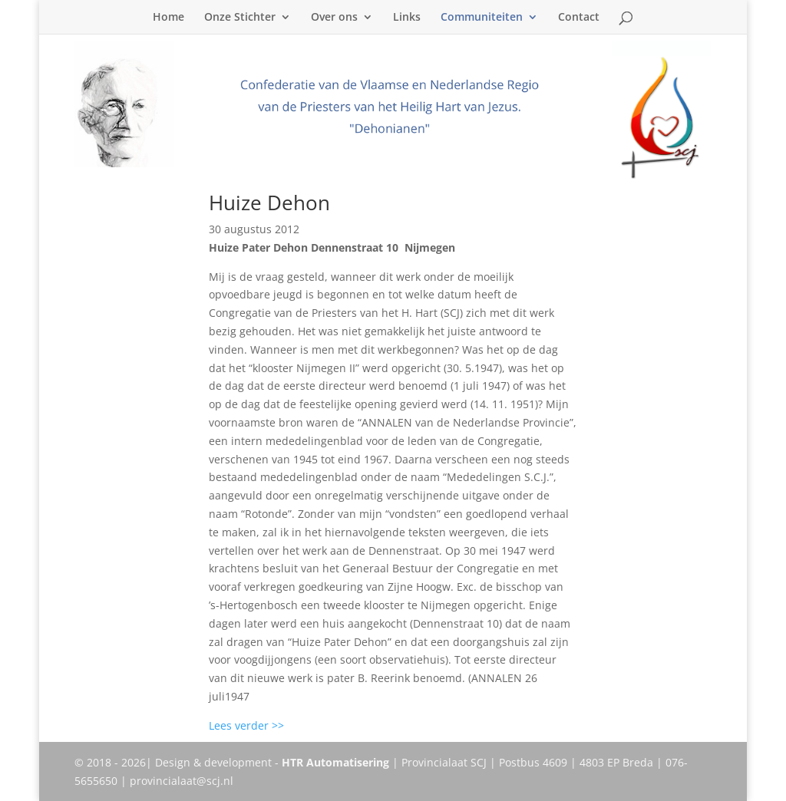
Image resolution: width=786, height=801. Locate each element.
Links (407, 18)
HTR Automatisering (335, 762)
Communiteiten (482, 18)
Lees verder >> (246, 725)
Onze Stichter (240, 18)
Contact (578, 18)
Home (168, 18)
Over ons (334, 18)
